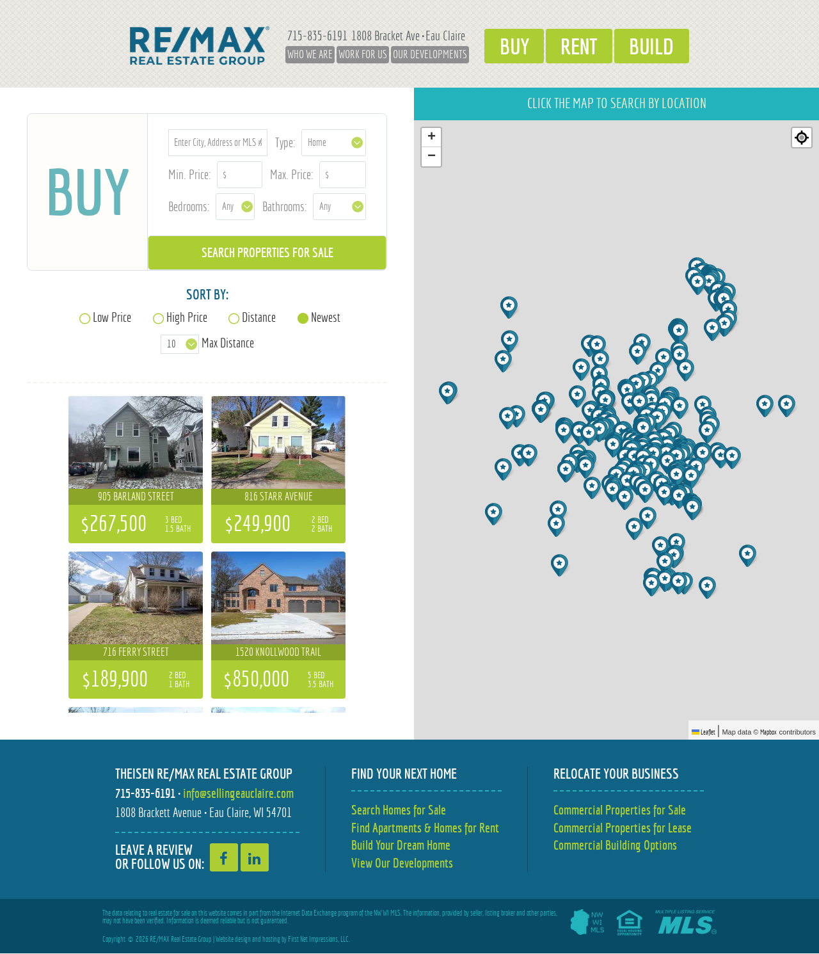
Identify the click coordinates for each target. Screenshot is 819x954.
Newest (325, 317)
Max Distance (228, 342)
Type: (285, 142)
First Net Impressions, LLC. (319, 939)
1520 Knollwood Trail (278, 652)
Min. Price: (189, 174)
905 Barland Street (136, 496)
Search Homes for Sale (398, 809)
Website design (233, 939)
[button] (587, 467)
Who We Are (303, 54)
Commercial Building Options (615, 845)
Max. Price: (292, 174)
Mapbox (768, 732)
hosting (271, 939)
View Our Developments (402, 863)
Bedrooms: (189, 206)
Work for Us (355, 54)
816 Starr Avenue (278, 496)
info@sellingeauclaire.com (238, 793)
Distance (259, 317)
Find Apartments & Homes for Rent (425, 827)
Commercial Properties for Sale (619, 809)
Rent (579, 45)
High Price (186, 317)
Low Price (112, 317)
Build (657, 45)
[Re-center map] (801, 137)
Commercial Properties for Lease (622, 827)
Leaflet (703, 732)
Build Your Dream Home (400, 845)
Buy (509, 45)
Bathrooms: (284, 206)
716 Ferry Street (136, 652)
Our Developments (423, 54)
